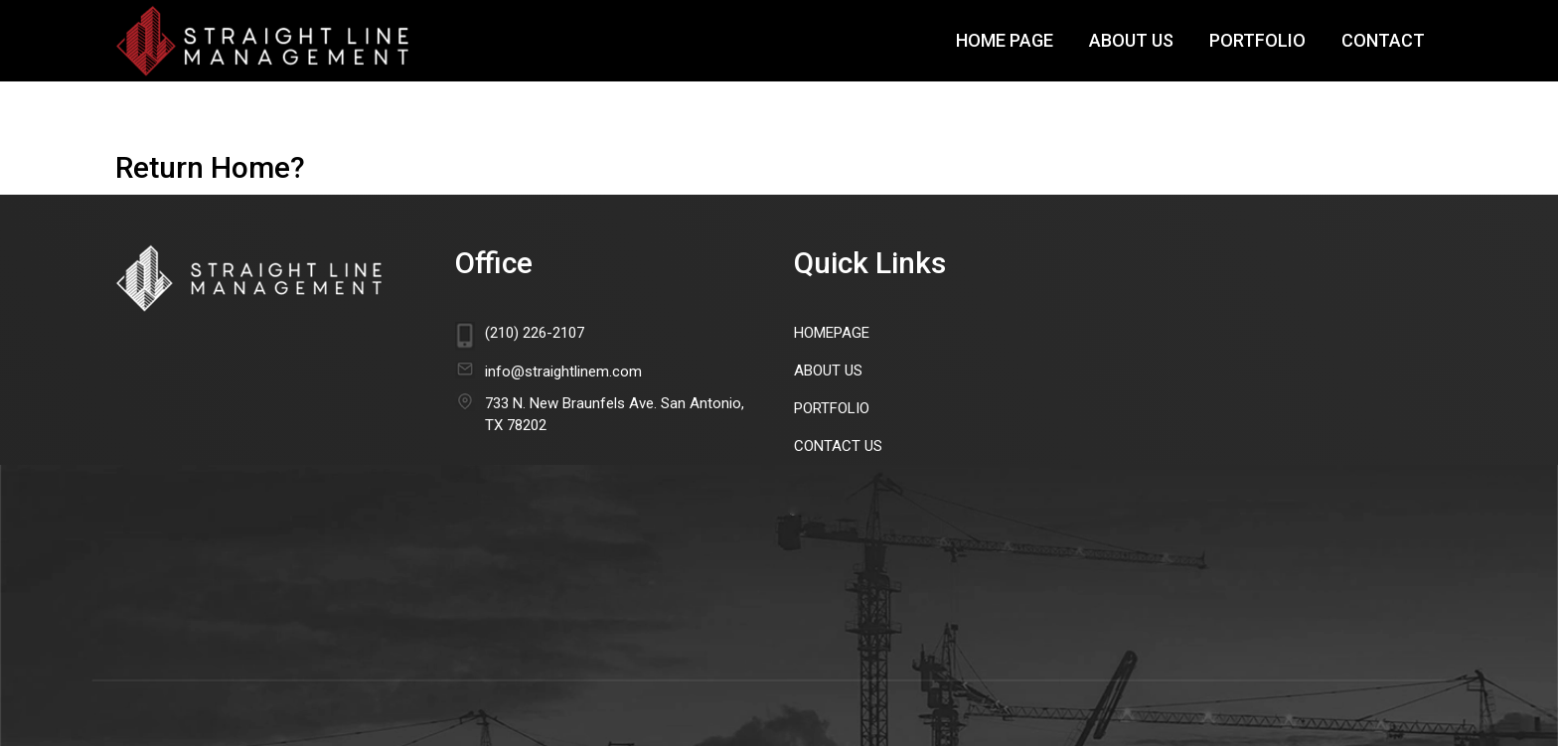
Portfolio (1257, 40)
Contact (1383, 40)
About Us (1131, 40)
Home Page (1004, 40)
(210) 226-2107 (534, 333)
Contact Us (838, 446)
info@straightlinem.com (563, 371)
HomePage (831, 333)
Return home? (210, 167)
